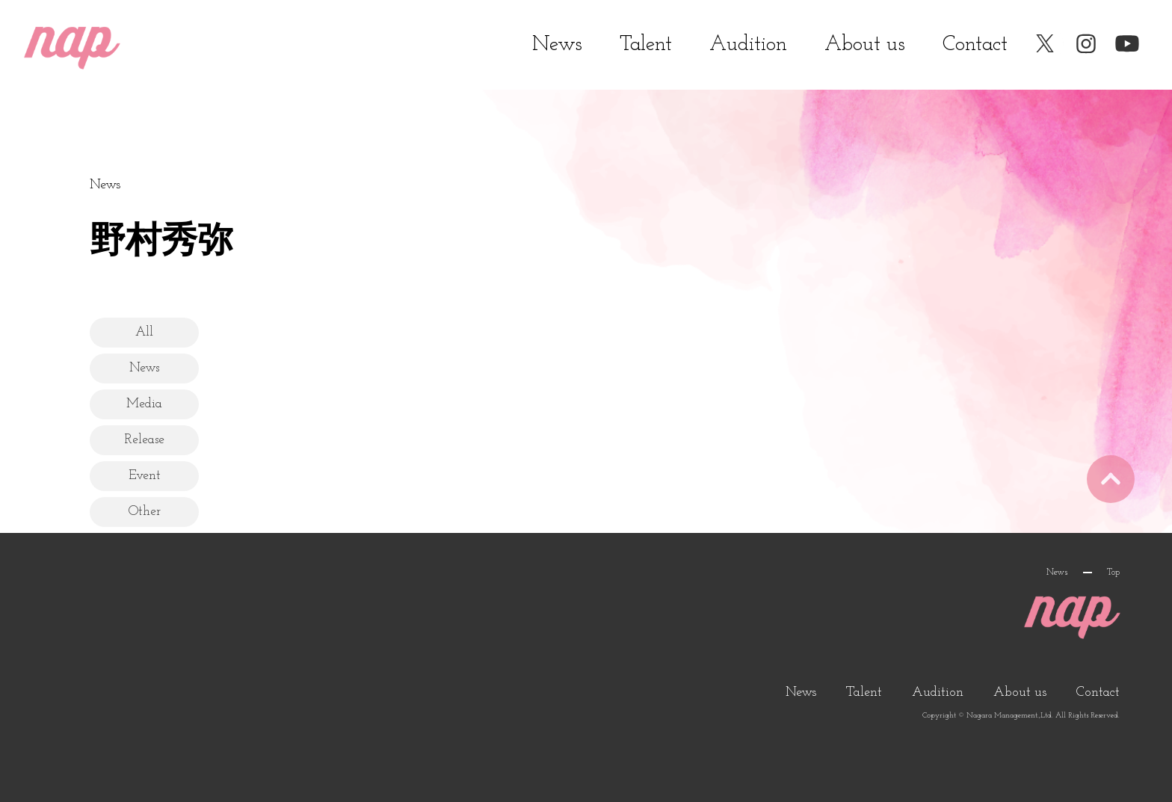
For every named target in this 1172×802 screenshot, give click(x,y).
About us (864, 44)
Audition (748, 44)
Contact (975, 44)
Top (1113, 572)
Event (150, 475)
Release (149, 439)
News (557, 44)
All (150, 331)
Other (149, 511)
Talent (646, 44)
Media (149, 403)
